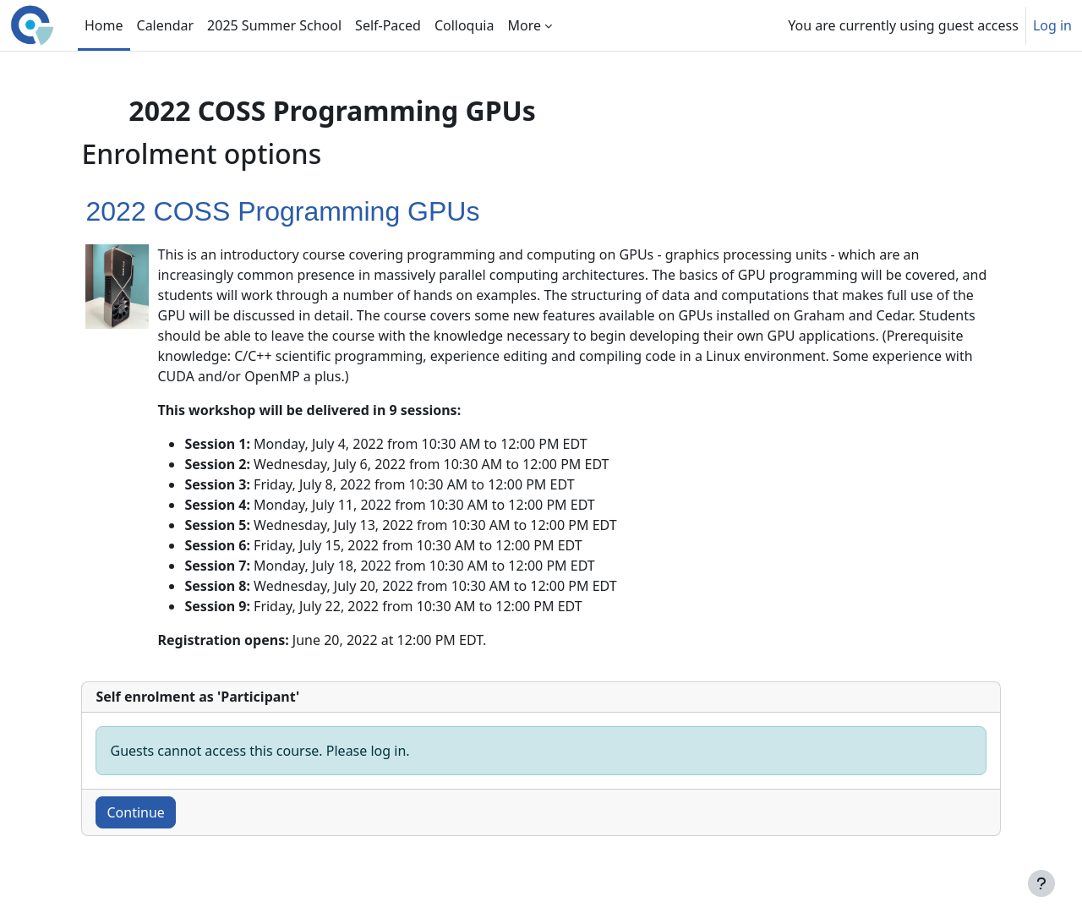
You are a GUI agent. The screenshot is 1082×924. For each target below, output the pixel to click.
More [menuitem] (524, 25)
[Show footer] (1041, 883)
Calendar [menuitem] (165, 25)
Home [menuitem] (104, 25)
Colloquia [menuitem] (464, 25)
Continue (164, 812)
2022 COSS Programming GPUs (311, 211)
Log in (1052, 25)
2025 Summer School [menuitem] (274, 25)
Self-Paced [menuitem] (388, 25)
